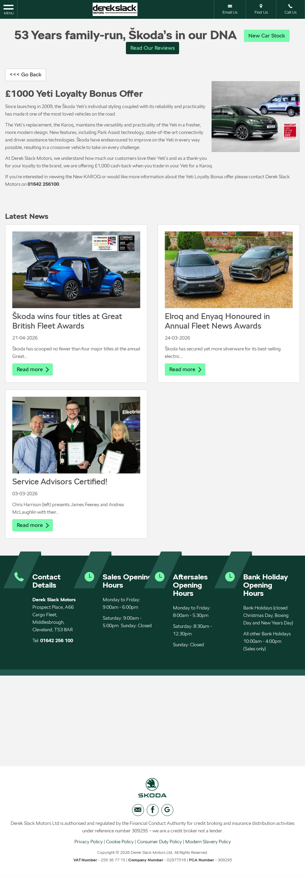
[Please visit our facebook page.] (153, 812)
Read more (33, 370)
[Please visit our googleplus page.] (167, 812)
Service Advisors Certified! (59, 482)
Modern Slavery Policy (208, 843)
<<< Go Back (26, 75)
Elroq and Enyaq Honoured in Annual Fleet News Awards (217, 321)
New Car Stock (266, 35)
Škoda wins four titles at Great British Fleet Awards (67, 321)
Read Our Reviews (152, 48)
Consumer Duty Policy (159, 843)
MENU (8, 9)
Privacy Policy (88, 843)
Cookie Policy (120, 843)
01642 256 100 (56, 641)
